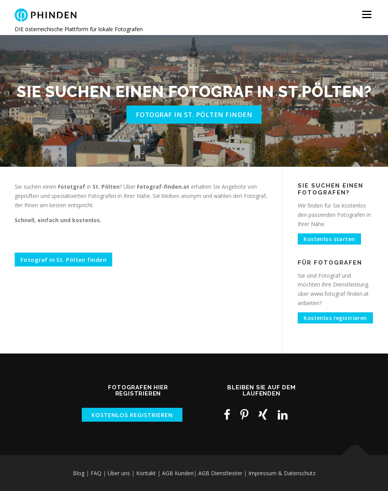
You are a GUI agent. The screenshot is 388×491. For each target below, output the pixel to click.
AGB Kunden (178, 473)
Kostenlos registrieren (335, 318)
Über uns (119, 473)
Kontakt (146, 473)
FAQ (96, 473)
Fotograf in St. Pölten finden (194, 114)
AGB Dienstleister (220, 473)
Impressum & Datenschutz (281, 473)
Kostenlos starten (329, 239)
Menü (366, 14)
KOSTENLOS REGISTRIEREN (132, 415)
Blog (78, 473)
